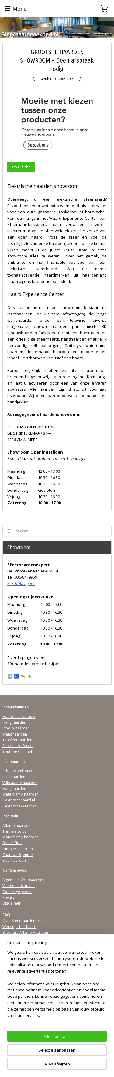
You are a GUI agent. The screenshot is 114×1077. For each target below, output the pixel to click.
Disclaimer (11, 903)
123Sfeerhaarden (17, 739)
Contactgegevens (17, 891)
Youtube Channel (17, 751)
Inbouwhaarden (16, 728)
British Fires (12, 842)
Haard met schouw (18, 716)
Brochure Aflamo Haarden (25, 932)
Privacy (8, 897)
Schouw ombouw (17, 770)
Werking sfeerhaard (19, 926)
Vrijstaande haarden (19, 782)
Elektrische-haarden (19, 806)
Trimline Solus (14, 831)
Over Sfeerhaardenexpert (24, 920)
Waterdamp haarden (20, 794)
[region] (57, 986)
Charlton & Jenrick (17, 854)
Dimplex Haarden (17, 848)
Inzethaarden (13, 777)
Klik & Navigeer (21, 583)
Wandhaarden (14, 734)
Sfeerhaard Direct (17, 745)
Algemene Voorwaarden (23, 879)
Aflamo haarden (16, 825)
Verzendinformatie (18, 885)
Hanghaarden (14, 722)
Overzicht (21, 167)
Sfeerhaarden (14, 860)
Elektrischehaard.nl (18, 800)
